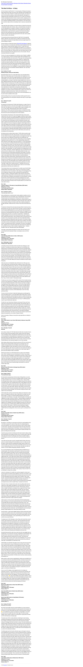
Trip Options (10, 4)
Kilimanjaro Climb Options (18, 3)
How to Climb (6, 3)
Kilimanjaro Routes (27, 3)
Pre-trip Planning (4, 4)
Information (11, 3)
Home (2, 3)
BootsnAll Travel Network (22, 43)
